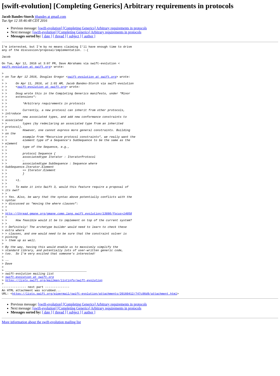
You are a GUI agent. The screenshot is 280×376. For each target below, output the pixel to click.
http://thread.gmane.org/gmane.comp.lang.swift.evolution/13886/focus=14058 (68, 247)
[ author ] (88, 36)
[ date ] (47, 36)
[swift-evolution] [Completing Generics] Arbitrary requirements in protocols (92, 28)
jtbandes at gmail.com (50, 16)
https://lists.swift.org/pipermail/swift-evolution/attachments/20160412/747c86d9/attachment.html (94, 344)
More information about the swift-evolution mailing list (41, 372)
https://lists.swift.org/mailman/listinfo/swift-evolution (54, 327)
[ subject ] (74, 36)
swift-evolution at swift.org (26, 71)
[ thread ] (59, 36)
